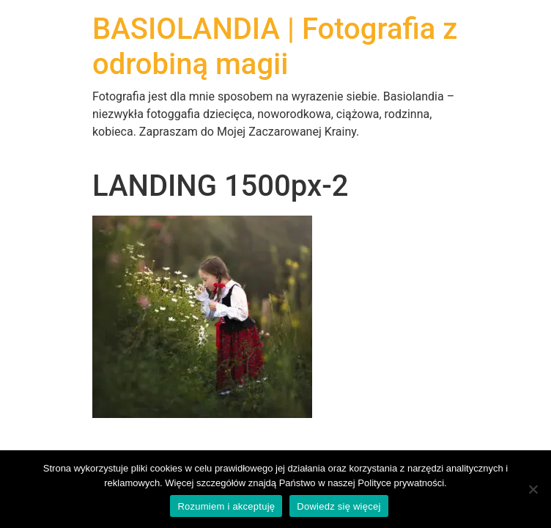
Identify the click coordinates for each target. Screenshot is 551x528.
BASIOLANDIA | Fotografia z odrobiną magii (274, 46)
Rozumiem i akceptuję (226, 506)
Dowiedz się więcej (338, 506)
